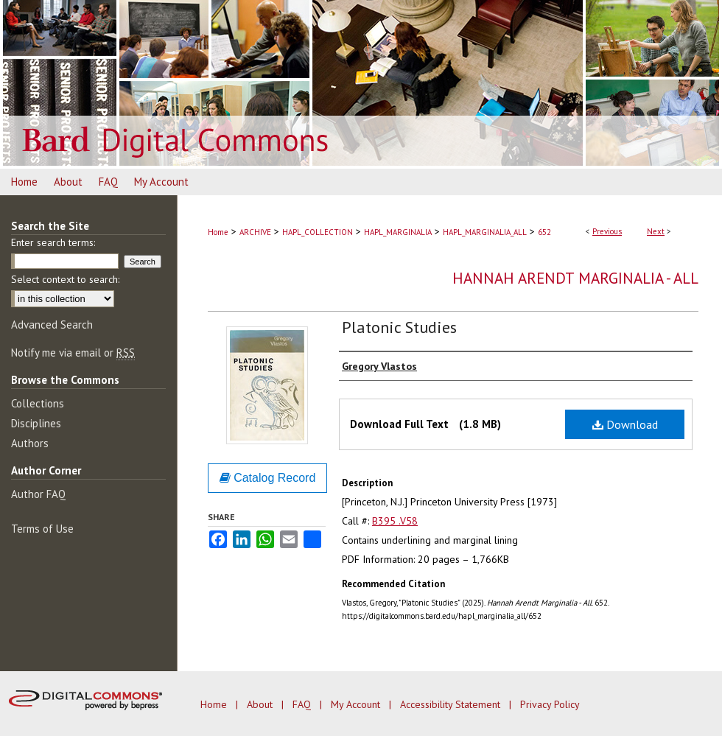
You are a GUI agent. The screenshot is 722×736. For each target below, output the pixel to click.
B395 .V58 (395, 521)
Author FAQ (38, 494)
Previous (607, 231)
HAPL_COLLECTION (317, 232)
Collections (37, 403)
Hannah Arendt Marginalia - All (575, 278)
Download (625, 424)
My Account (357, 704)
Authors (30, 443)
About (261, 704)
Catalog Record (268, 478)
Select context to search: (65, 279)
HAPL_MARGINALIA (398, 232)
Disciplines (36, 423)
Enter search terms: (53, 242)
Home (218, 232)
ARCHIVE (255, 232)
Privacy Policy (550, 704)
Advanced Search (52, 325)
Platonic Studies (399, 327)
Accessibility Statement (451, 704)
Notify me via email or (73, 353)
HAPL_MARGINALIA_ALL (485, 232)
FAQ (303, 704)
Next (656, 231)
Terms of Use (42, 529)
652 (544, 232)
